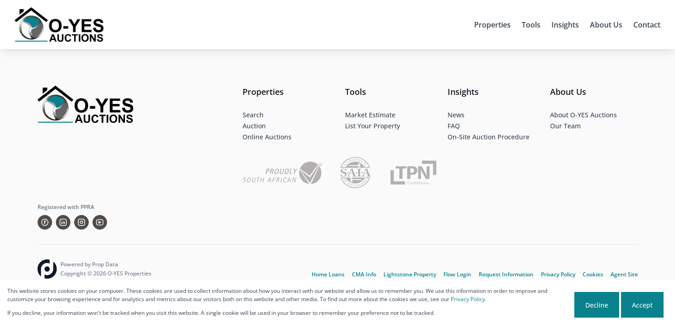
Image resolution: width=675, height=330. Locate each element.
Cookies (593, 274)
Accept (642, 305)
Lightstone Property (409, 274)
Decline (596, 305)
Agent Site (624, 274)
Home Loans (328, 274)
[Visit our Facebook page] (45, 222)
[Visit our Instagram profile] (81, 222)
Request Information (506, 274)
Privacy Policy (558, 274)
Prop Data (105, 264)
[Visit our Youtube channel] (99, 222)
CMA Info (364, 274)
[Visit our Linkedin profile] (63, 222)
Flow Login (457, 274)
